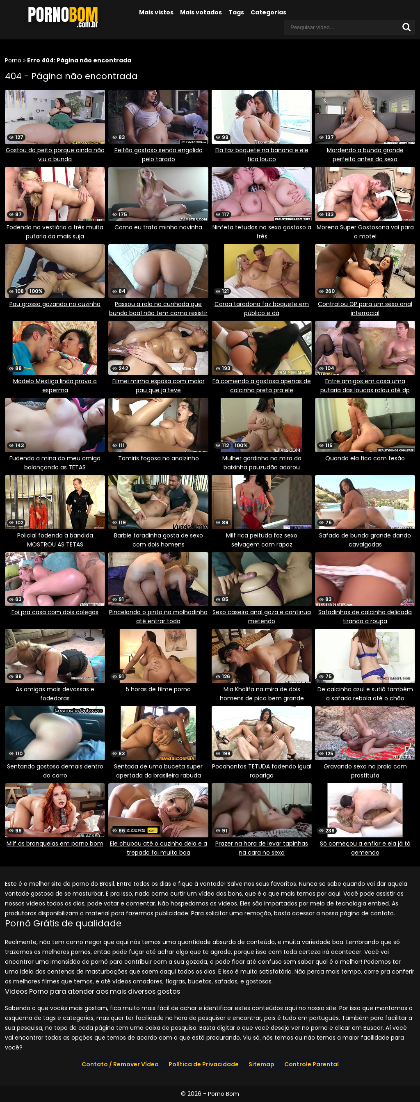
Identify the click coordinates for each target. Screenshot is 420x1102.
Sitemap (261, 1064)
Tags (236, 12)
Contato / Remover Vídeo (120, 1064)
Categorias (268, 12)
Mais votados (201, 12)
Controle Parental (311, 1064)
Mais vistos (156, 12)
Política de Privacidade (204, 1064)
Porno (13, 60)
